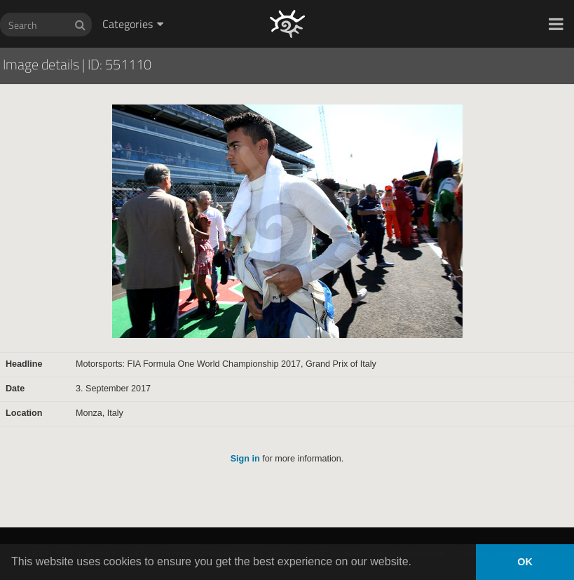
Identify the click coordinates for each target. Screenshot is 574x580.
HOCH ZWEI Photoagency (264, 0)
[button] (556, 24)
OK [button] (525, 561)
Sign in (245, 459)
